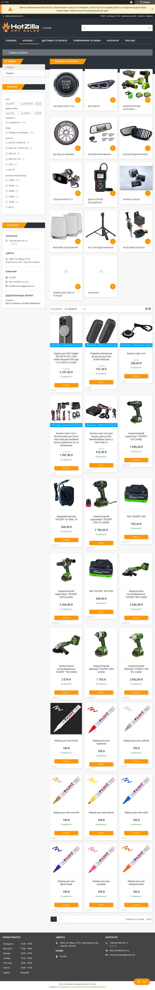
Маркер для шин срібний (136, 740)
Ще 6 (11, 207)
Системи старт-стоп (63, 106)
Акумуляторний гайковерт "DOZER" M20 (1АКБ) (101, 669)
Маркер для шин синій (136, 812)
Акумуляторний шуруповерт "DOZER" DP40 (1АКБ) (66, 594)
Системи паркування (99, 154)
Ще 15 (12, 170)
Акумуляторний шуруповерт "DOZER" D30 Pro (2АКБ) (101, 519)
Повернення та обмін (87, 40)
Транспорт (93, 293)
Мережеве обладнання (65, 247)
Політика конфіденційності (94, 987)
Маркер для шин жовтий (101, 812)
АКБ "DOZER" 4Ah (136, 516)
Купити (66, 385)
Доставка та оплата (54, 40)
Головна (11, 40)
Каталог (28, 40)
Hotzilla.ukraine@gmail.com (21, 286)
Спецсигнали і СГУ (63, 199)
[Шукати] (149, 28)
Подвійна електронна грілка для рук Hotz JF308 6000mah (101, 356)
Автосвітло (94, 106)
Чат (142, 981)
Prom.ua (92, 984)
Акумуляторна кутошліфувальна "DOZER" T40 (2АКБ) (66, 669)
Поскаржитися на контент (68, 987)
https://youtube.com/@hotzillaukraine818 (24, 303)
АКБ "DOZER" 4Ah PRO (101, 591)
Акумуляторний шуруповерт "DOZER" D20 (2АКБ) (136, 436)
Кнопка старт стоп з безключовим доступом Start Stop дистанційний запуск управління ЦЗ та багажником (66, 439)
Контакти (113, 40)
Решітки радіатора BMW (135, 154)
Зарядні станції (131, 199)
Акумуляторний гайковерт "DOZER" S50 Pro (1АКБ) (136, 669)
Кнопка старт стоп (136, 353)
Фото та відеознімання (100, 247)
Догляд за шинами (63, 154)
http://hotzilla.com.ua (18, 282)
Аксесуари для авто (134, 247)
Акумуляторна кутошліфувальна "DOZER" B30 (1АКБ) (136, 594)
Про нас (130, 40)
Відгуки (10, 73)
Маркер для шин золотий (66, 812)
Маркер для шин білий (66, 740)
